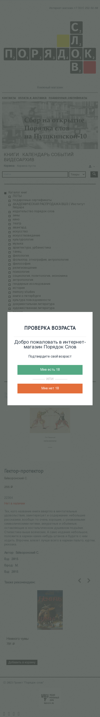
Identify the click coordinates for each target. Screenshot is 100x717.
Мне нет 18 (50, 388)
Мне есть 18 (50, 370)
